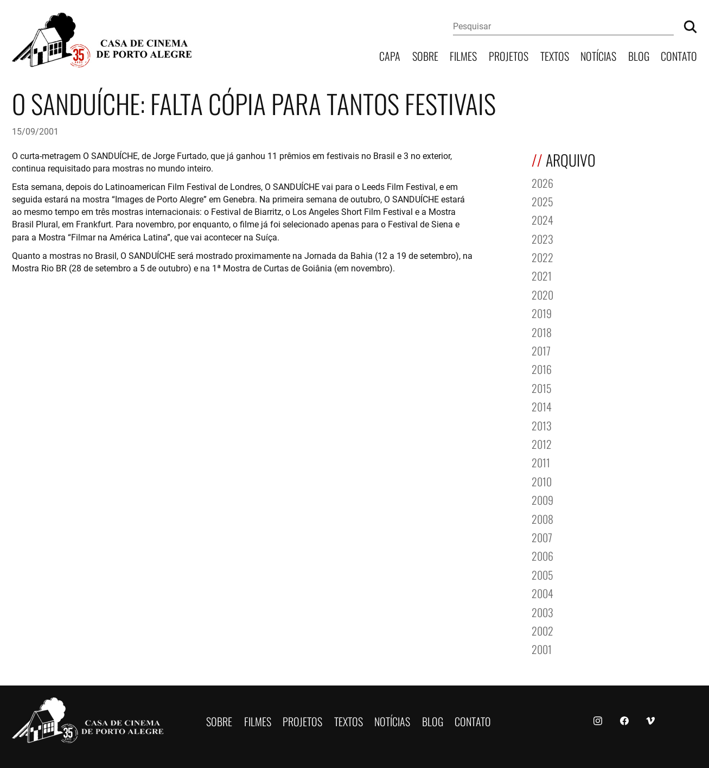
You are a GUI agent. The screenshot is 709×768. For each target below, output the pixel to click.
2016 (542, 368)
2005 (542, 574)
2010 (542, 480)
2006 (542, 555)
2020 (542, 293)
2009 (542, 499)
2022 (542, 256)
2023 (542, 238)
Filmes (463, 55)
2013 (542, 424)
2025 (542, 200)
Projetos (508, 55)
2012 (542, 443)
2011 (541, 461)
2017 (541, 349)
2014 (542, 405)
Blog (638, 55)
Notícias (598, 55)
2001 (542, 648)
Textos (554, 55)
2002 (542, 629)
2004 (542, 592)
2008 (542, 518)
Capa (389, 55)
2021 (542, 274)
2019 (542, 312)
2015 (542, 387)
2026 (542, 182)
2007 (542, 536)
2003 (542, 611)
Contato (679, 55)
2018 (542, 331)
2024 (542, 219)
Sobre (425, 55)
